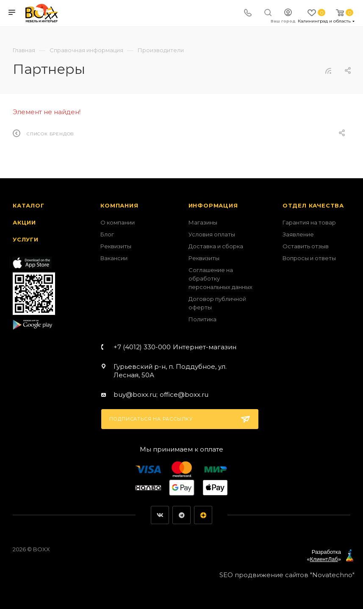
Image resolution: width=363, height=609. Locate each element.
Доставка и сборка (215, 246)
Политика (202, 319)
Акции (24, 222)
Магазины (202, 222)
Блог (107, 234)
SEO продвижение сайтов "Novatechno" (287, 575)
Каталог (28, 205)
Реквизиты (115, 246)
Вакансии (113, 258)
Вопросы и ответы (309, 258)
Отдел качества (313, 205)
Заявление (298, 234)
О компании (117, 222)
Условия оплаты (211, 234)
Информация (213, 205)
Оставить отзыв (306, 246)
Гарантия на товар (309, 222)
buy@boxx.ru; (136, 394)
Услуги (26, 239)
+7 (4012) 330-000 (175, 347)
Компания (119, 205)
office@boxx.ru (184, 394)
